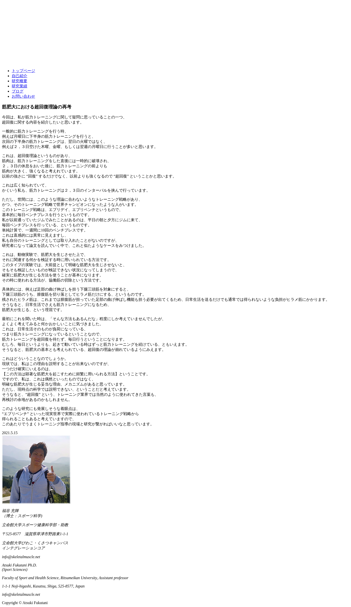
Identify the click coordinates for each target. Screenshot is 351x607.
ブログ (17, 91)
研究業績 (19, 86)
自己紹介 (19, 76)
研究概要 (19, 81)
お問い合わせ (23, 96)
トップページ (23, 71)
